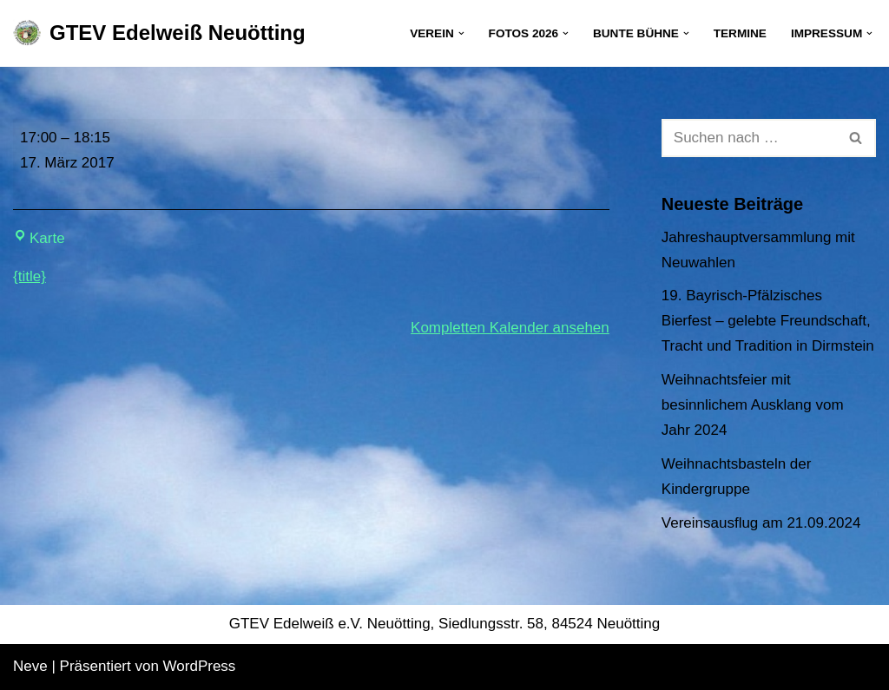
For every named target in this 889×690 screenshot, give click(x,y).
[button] (461, 33)
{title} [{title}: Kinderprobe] (29, 276)
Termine (740, 33)
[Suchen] (749, 138)
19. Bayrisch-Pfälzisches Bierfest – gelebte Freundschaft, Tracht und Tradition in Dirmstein (768, 320)
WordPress (199, 666)
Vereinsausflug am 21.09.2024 (761, 523)
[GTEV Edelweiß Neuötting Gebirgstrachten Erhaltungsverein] (159, 33)
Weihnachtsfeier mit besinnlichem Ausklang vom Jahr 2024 (753, 404)
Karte (39, 238)
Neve (30, 666)
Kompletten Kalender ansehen (510, 327)
